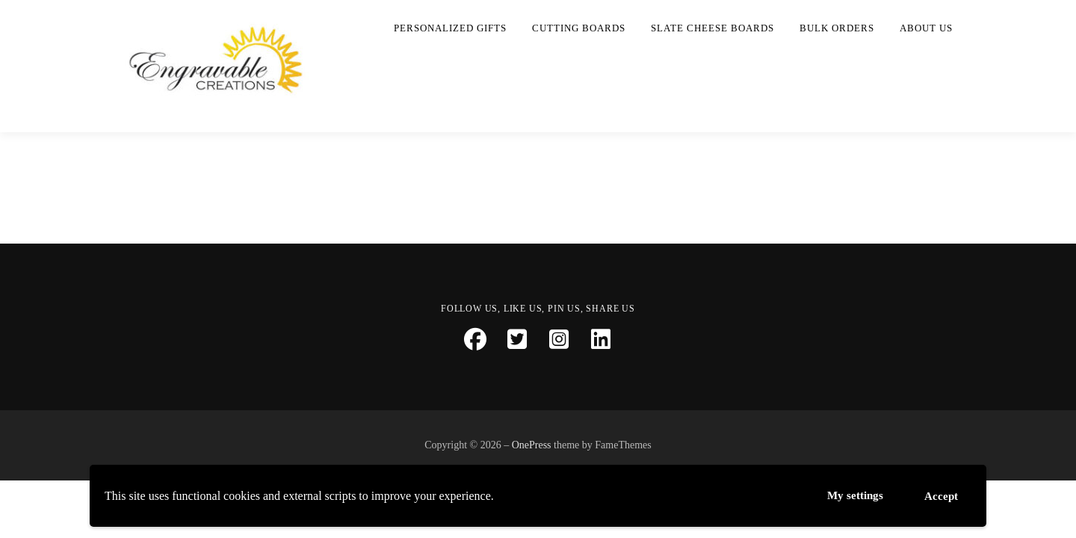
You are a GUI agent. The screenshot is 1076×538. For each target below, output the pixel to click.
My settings (850, 494)
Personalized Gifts (450, 28)
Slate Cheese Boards (712, 28)
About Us (926, 28)
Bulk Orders (837, 28)
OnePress (531, 445)
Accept (939, 493)
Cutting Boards (578, 28)
